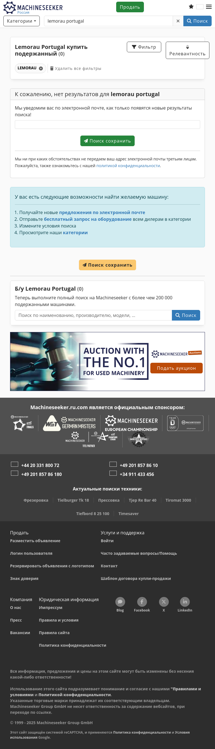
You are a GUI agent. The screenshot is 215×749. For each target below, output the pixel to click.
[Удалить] (178, 21)
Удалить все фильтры (76, 68)
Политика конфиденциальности (142, 732)
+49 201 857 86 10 (139, 465)
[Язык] (200, 7)
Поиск (197, 21)
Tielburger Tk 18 (73, 500)
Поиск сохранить (107, 141)
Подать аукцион (176, 368)
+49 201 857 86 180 (41, 474)
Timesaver (128, 513)
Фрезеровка (36, 500)
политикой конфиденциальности (128, 165)
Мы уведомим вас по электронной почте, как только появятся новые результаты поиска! (103, 111)
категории (75, 232)
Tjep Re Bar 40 (142, 500)
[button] (209, 7)
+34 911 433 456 (137, 474)
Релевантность (187, 51)
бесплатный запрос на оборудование (88, 219)
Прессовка (109, 500)
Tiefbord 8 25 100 (92, 513)
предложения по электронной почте (102, 212)
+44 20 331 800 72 (40, 465)
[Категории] (21, 21)
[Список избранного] (191, 7)
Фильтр (144, 47)
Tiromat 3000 (178, 500)
